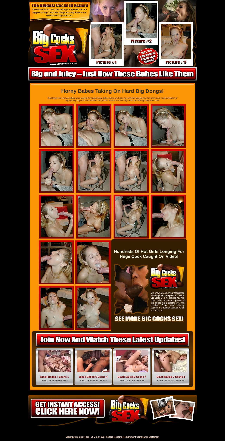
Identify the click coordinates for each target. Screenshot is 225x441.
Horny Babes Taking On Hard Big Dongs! (112, 91)
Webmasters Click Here (77, 437)
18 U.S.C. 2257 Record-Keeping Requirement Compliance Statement (125, 437)
